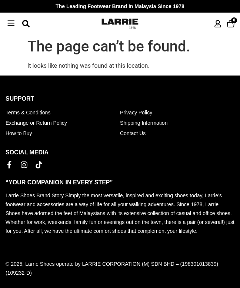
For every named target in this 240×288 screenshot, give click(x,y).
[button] (11, 23)
